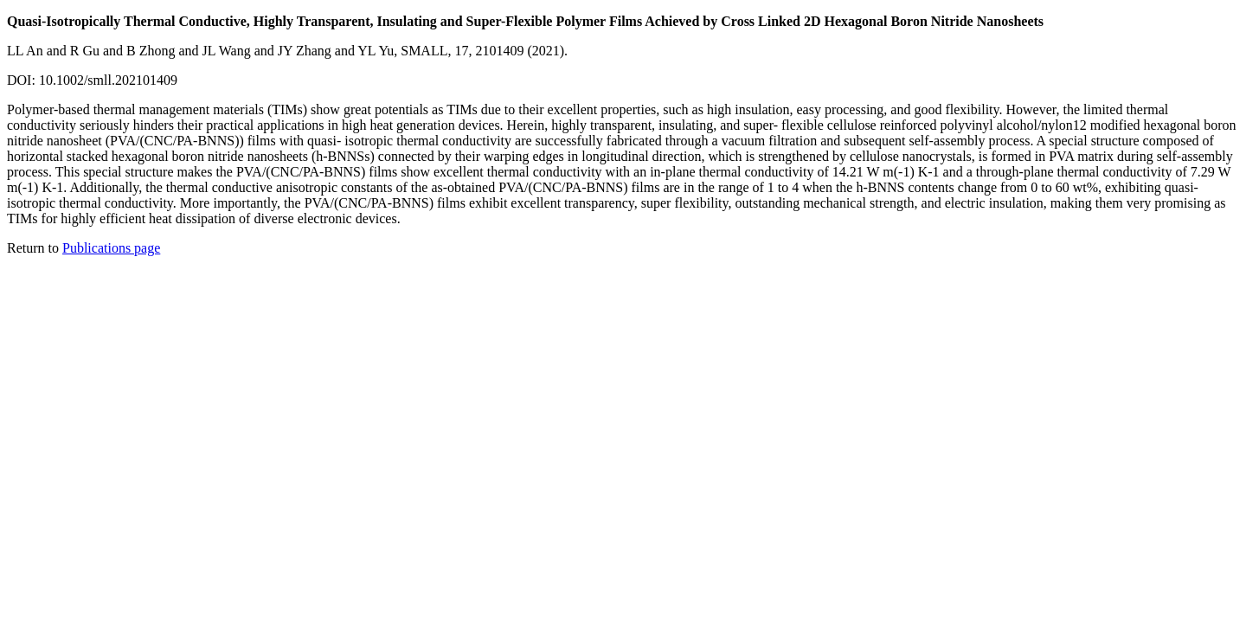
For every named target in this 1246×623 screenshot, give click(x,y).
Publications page (111, 248)
